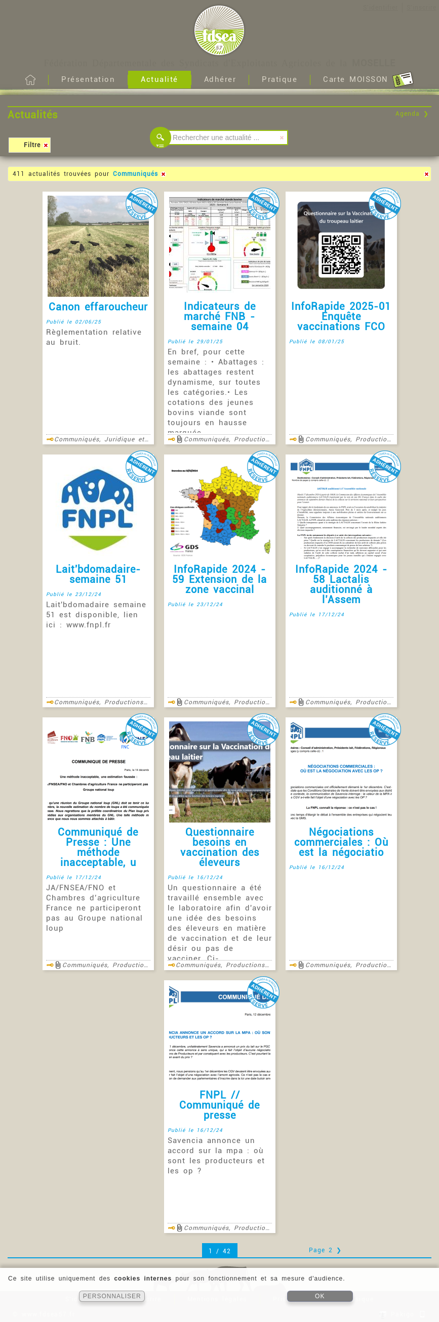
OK (320, 1296)
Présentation (88, 79)
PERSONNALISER (112, 1296)
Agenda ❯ (412, 113)
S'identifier (380, 7)
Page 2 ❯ (325, 1250)
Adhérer (220, 79)
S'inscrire (421, 7)
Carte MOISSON (368, 80)
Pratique (279, 79)
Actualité (159, 79)
